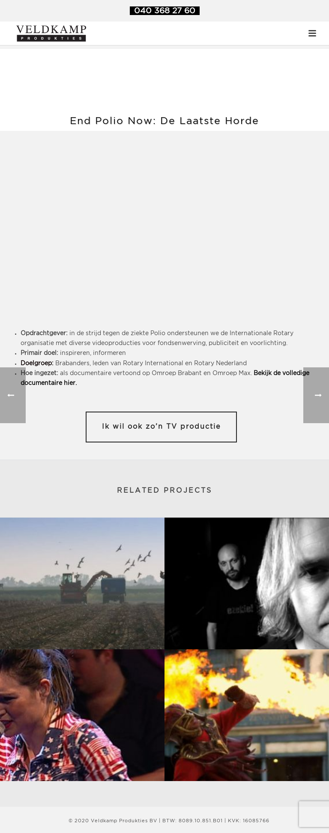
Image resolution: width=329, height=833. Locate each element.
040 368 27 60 (164, 11)
